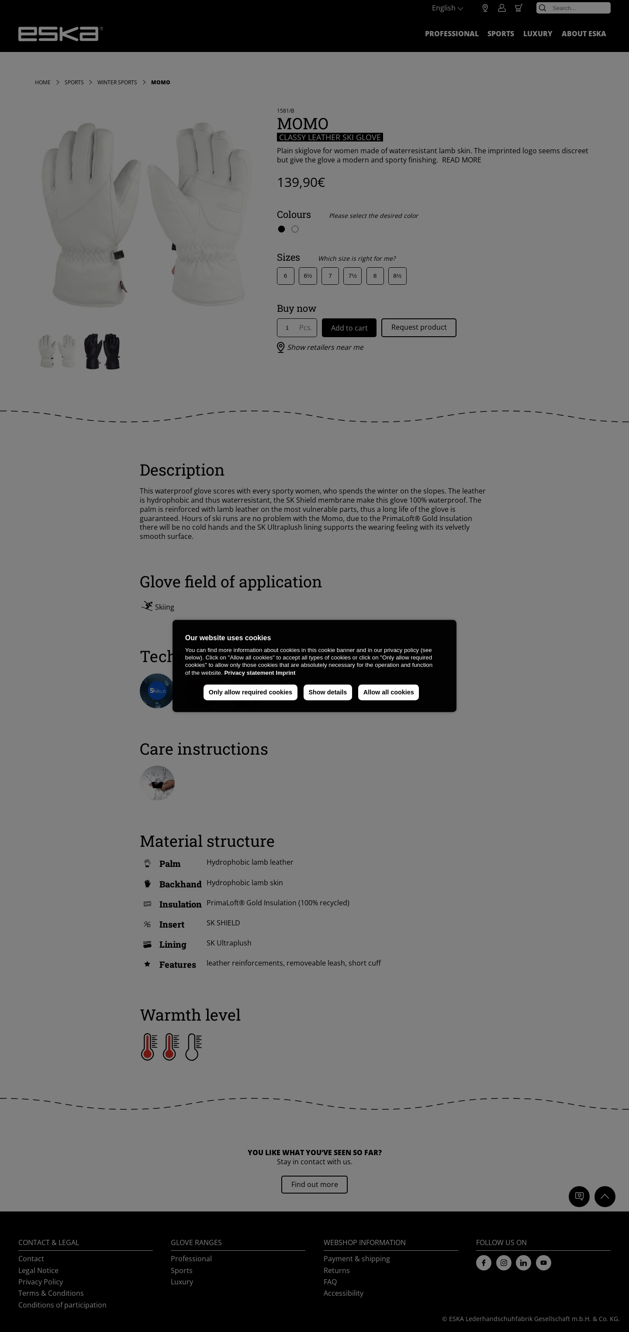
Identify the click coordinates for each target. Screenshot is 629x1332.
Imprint (285, 672)
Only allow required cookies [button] (250, 692)
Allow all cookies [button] (388, 692)
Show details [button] (327, 692)
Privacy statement (249, 672)
